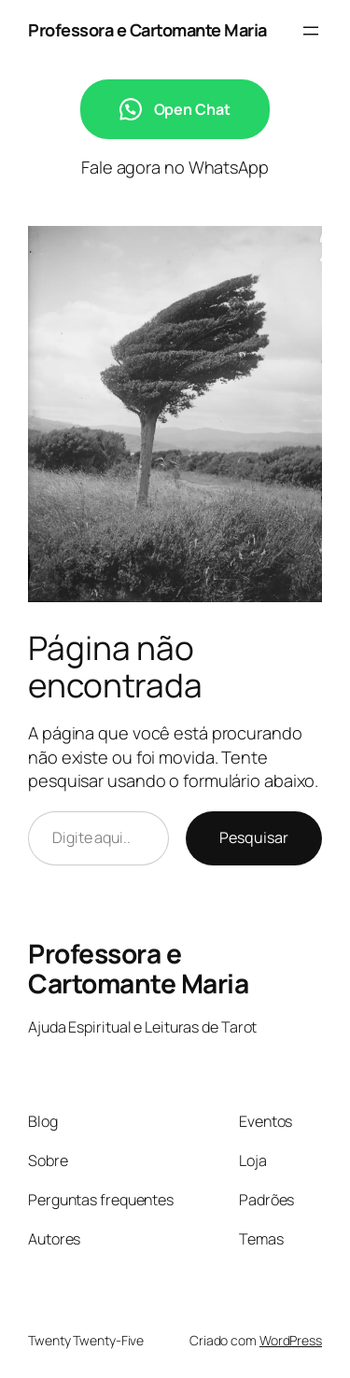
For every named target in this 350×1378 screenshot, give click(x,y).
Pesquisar (253, 837)
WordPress (290, 1340)
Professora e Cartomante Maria (147, 30)
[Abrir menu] (311, 31)
